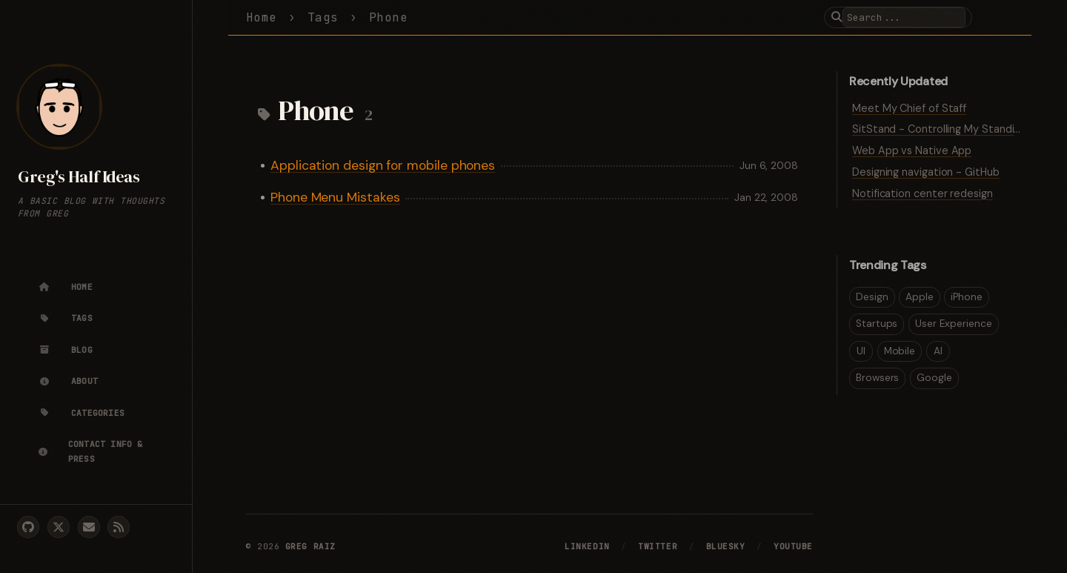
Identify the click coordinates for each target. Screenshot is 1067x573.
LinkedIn (587, 546)
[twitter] (58, 527)
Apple (919, 297)
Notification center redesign (922, 193)
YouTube (793, 546)
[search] (903, 17)
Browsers (877, 377)
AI (938, 351)
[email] (89, 527)
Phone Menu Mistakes (334, 197)
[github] (28, 527)
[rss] (118, 527)
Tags (323, 17)
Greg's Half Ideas (78, 176)
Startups (876, 323)
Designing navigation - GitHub (926, 172)
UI (861, 351)
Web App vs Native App (911, 150)
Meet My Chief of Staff (909, 108)
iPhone (967, 297)
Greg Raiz (310, 546)
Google (934, 377)
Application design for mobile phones (382, 165)
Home (261, 17)
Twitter (657, 546)
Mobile (900, 351)
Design (872, 297)
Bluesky (725, 546)
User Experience (953, 323)
